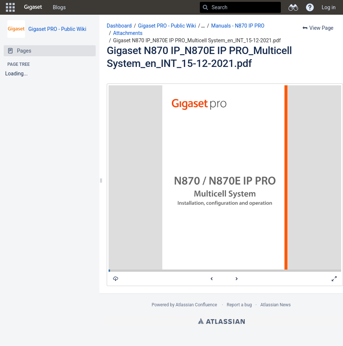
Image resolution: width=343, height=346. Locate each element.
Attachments (127, 33)
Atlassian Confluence (196, 304)
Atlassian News (275, 304)
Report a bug (239, 304)
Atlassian (221, 321)
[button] (10, 7)
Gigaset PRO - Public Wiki (57, 29)
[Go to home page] (33, 7)
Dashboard (119, 26)
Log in (329, 7)
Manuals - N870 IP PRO (238, 26)
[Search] (205, 7)
